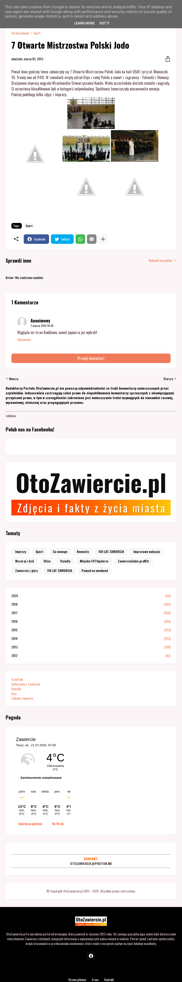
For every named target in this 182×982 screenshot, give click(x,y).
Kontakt (16, 688)
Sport (37, 33)
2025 (91, 595)
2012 (91, 655)
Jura (13, 693)
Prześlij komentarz (91, 358)
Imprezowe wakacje (146, 551)
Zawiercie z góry (26, 570)
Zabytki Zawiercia (22, 698)
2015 (91, 630)
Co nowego (60, 551)
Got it (104, 23)
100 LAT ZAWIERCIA (111, 551)
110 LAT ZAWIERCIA (59, 570)
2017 (91, 612)
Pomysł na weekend (95, 570)
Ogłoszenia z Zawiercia (25, 683)
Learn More (84, 23)
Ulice (47, 560)
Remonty (83, 551)
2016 (91, 621)
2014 (91, 638)
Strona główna (20, 33)
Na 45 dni (58, 823)
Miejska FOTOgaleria (94, 560)
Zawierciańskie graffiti (133, 560)
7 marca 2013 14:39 (42, 326)
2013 (91, 647)
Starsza (168, 378)
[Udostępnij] (166, 59)
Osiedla (65, 560)
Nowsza (13, 378)
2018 (91, 604)
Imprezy (20, 551)
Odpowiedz (24, 339)
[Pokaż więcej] (103, 239)
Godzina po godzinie (30, 823)
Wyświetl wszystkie (160, 260)
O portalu (17, 679)
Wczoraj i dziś (24, 560)
